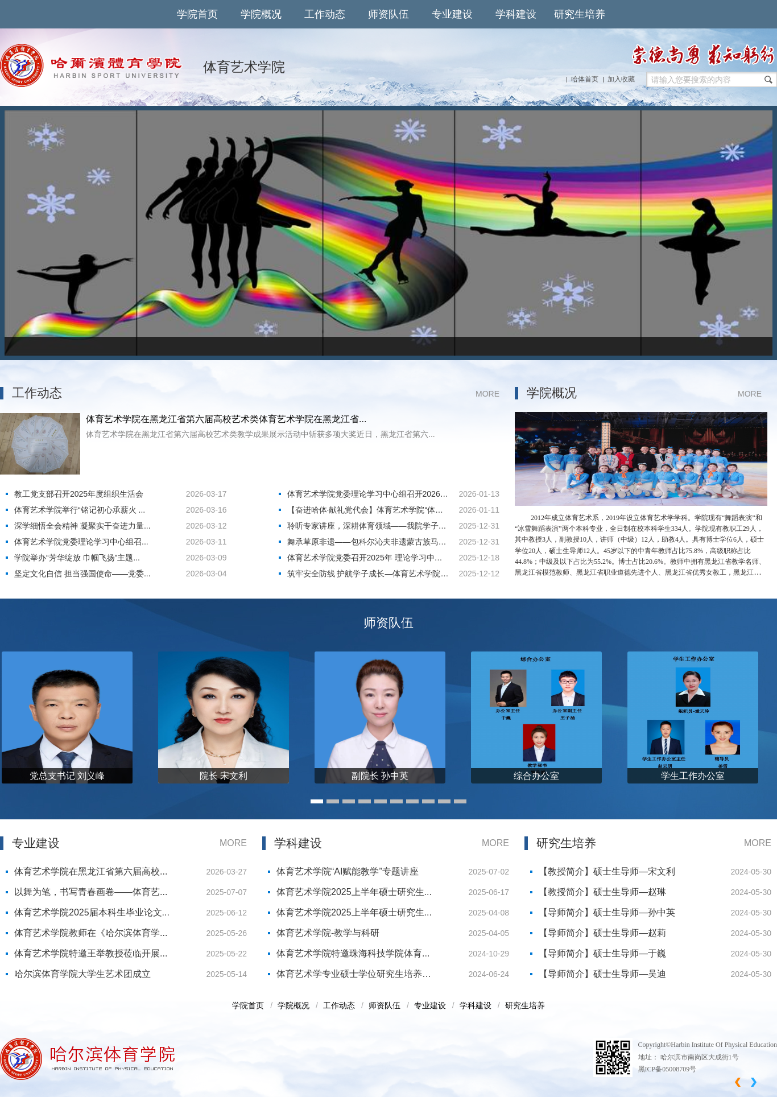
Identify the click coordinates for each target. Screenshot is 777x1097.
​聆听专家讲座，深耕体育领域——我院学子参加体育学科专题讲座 (367, 527)
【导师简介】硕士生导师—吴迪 (602, 974)
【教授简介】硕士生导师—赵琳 (602, 892)
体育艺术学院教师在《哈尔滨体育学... (90, 933)
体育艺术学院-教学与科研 (327, 933)
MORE (487, 393)
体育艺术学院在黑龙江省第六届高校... (90, 871)
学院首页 (197, 14)
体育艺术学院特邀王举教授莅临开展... (90, 953)
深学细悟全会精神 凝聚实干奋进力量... (82, 525)
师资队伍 (388, 14)
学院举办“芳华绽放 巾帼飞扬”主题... (77, 557)
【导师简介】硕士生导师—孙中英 (607, 912)
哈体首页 (584, 79)
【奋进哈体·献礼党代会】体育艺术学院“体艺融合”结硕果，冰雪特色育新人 (365, 511)
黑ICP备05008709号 (667, 1069)
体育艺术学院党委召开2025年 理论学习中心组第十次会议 (365, 559)
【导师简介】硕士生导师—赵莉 (602, 933)
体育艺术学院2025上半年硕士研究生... (354, 892)
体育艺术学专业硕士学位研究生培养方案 (353, 976)
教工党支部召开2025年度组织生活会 (78, 493)
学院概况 (261, 14)
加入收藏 (621, 79)
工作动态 (324, 14)
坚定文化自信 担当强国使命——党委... (82, 573)
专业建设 (452, 14)
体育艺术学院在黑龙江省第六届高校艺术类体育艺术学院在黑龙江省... (226, 419)
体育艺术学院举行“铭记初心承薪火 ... (79, 509)
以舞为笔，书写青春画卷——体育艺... (90, 892)
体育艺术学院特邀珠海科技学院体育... (352, 953)
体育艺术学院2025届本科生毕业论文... (92, 912)
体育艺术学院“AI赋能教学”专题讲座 (347, 871)
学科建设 (515, 14)
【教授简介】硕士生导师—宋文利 (607, 871)
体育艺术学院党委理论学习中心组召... (81, 541)
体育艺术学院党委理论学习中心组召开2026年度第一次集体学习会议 (367, 495)
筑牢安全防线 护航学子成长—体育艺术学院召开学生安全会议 (368, 575)
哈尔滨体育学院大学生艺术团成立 (82, 974)
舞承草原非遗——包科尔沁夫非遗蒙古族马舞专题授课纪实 (367, 543)
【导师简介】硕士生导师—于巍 (602, 953)
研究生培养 (579, 14)
